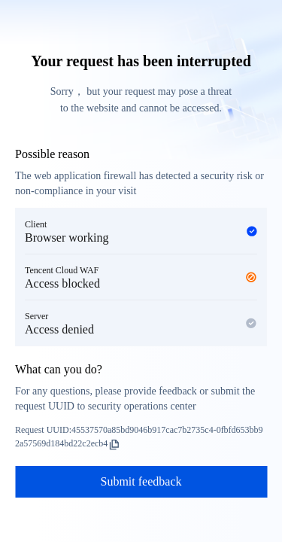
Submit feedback (141, 481)
